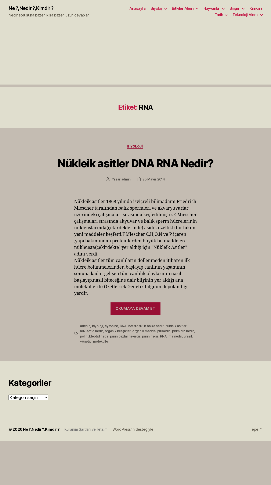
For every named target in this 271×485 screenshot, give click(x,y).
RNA (164, 337)
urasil (189, 337)
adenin (85, 327)
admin (125, 180)
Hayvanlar (211, 8)
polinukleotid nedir (94, 337)
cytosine (112, 327)
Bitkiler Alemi (183, 8)
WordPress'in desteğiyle (136, 430)
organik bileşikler (118, 332)
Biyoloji (156, 8)
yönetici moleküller (95, 342)
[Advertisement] (135, 55)
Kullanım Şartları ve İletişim (88, 430)
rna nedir (176, 337)
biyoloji (98, 327)
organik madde (144, 332)
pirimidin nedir (184, 332)
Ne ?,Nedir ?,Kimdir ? (32, 8)
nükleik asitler (177, 327)
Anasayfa (137, 8)
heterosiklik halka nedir (147, 327)
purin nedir (151, 337)
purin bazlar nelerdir (126, 337)
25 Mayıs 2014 (153, 180)
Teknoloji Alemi (245, 15)
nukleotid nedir (91, 332)
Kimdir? (256, 8)
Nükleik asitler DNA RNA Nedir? (135, 163)
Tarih (219, 15)
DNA (123, 327)
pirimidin (164, 332)
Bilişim (235, 8)
